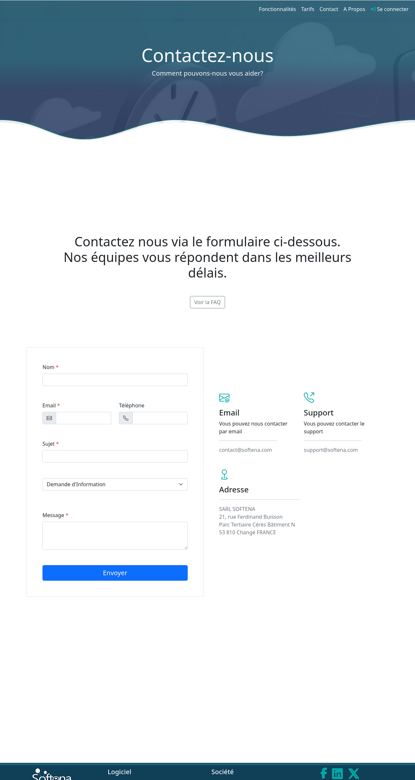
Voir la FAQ (207, 302)
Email (51, 405)
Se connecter (390, 9)
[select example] (115, 484)
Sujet (50, 443)
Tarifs (307, 9)
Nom (50, 367)
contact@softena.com (245, 449)
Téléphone (131, 405)
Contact (329, 9)
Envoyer (115, 572)
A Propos (354, 9)
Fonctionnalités (277, 9)
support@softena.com (331, 449)
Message (55, 515)
